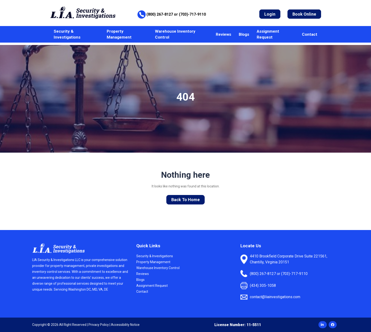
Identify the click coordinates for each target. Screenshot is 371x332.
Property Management (119, 34)
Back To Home (185, 199)
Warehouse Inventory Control (175, 34)
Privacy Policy (98, 325)
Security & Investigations (67, 34)
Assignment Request (268, 34)
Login (269, 14)
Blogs (244, 34)
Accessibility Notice (125, 325)
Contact (309, 34)
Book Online (304, 14)
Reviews (223, 34)
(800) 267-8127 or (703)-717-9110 (176, 14)
